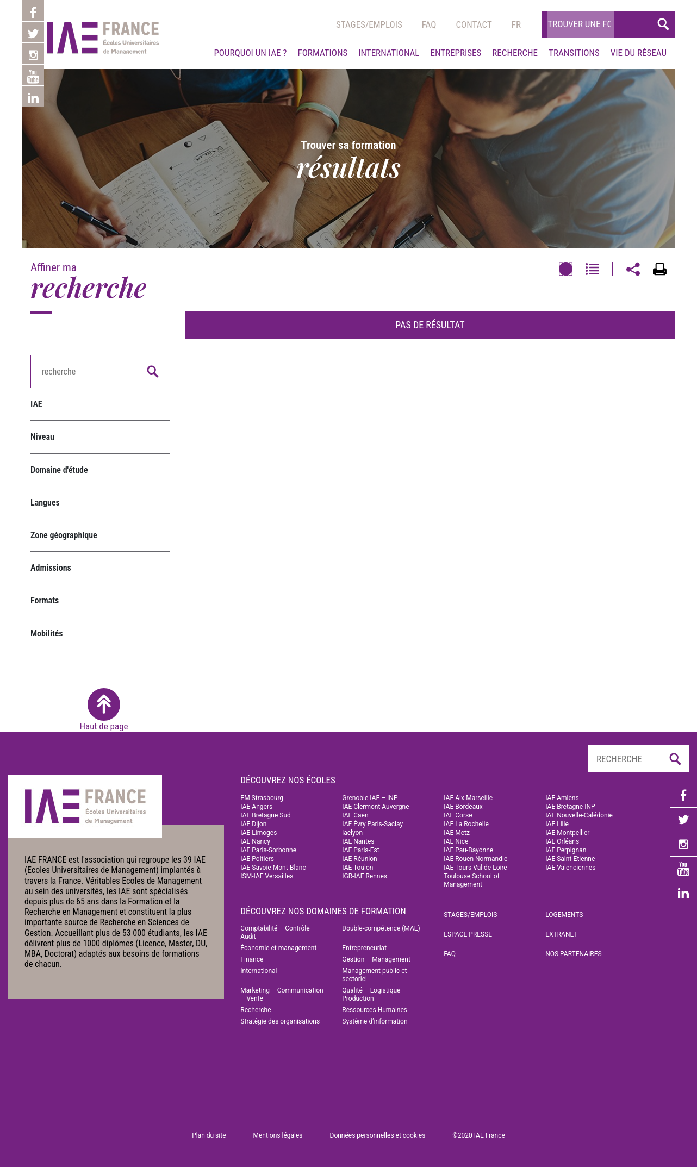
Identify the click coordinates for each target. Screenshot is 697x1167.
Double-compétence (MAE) (381, 928)
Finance (251, 959)
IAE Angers (256, 806)
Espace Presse (468, 934)
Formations (322, 52)
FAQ (450, 954)
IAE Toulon (357, 867)
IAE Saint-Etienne (570, 859)
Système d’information (374, 1021)
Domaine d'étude (59, 470)
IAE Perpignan (565, 850)
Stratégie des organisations (280, 1021)
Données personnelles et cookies (378, 1135)
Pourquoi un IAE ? (250, 52)
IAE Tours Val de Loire (475, 867)
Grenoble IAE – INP (369, 798)
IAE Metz (457, 833)
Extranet (561, 934)
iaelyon (352, 833)
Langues (45, 502)
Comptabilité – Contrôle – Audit (277, 932)
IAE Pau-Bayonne (468, 850)
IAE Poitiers (257, 859)
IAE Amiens (561, 798)
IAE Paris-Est (360, 850)
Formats (44, 600)
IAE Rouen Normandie (475, 859)
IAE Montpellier (567, 833)
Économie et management (278, 948)
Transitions (574, 52)
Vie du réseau (639, 52)
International (388, 52)
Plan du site (209, 1135)
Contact (473, 24)
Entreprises (455, 52)
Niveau (42, 437)
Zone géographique (63, 535)
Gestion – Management (376, 959)
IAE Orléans (562, 841)
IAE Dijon (253, 824)
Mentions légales (278, 1135)
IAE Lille (557, 824)
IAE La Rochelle (466, 824)
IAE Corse (458, 815)
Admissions (50, 568)
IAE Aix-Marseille (468, 798)
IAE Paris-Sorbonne (268, 850)
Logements (564, 915)
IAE (36, 404)
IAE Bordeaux (463, 806)
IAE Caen (355, 815)
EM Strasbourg (261, 798)
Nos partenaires (573, 954)
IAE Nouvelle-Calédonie (579, 815)
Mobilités (46, 633)
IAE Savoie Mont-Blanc (273, 867)
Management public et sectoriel (374, 975)
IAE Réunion (359, 859)
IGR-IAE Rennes (364, 876)
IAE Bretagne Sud (265, 815)
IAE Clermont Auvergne (375, 806)
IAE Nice (456, 841)
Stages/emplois (369, 24)
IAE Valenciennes (570, 867)
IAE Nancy (255, 841)
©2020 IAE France (478, 1135)
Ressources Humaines (374, 1010)
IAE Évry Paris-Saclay (372, 824)
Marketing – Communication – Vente (281, 994)
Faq (429, 24)
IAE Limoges (258, 833)
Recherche (515, 52)
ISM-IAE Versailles (266, 876)
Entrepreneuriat (364, 948)
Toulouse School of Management (472, 880)
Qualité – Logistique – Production (374, 994)
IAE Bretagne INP (570, 806)
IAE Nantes (358, 841)
